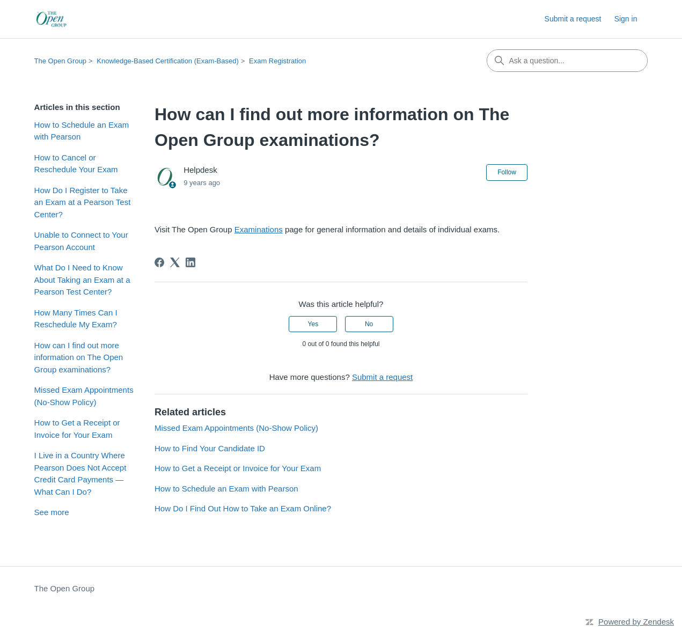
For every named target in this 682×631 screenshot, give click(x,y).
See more (51, 512)
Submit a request (573, 18)
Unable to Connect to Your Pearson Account (81, 241)
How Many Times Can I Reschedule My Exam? (76, 318)
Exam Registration (277, 61)
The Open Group (60, 61)
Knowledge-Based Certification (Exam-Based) (167, 61)
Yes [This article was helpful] (313, 324)
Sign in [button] (625, 18)
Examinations (258, 229)
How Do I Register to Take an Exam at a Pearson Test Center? (82, 202)
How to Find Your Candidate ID (210, 448)
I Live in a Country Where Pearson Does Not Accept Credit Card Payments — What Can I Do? (80, 473)
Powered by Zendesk (636, 621)
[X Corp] (175, 262)
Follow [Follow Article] (506, 172)
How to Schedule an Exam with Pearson (81, 131)
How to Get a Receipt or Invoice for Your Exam (77, 428)
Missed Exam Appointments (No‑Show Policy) (84, 396)
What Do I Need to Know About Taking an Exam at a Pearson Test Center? (82, 279)
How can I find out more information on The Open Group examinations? (78, 357)
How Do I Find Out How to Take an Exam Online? (243, 508)
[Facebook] (159, 262)
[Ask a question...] (567, 60)
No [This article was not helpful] (369, 324)
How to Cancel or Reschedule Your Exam (76, 163)
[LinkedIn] (190, 262)
